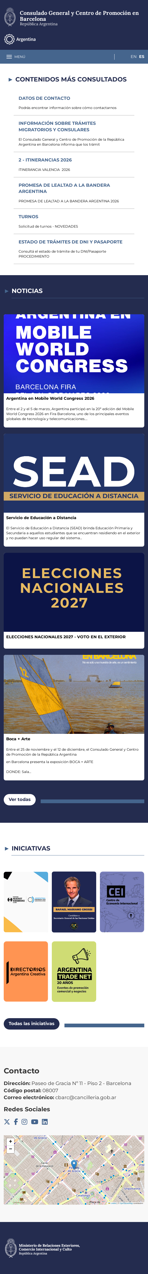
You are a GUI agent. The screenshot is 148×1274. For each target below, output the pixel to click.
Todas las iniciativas (32, 1023)
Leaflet (112, 1203)
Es (141, 39)
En (132, 39)
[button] (74, 1165)
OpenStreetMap (126, 1203)
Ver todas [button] (20, 799)
